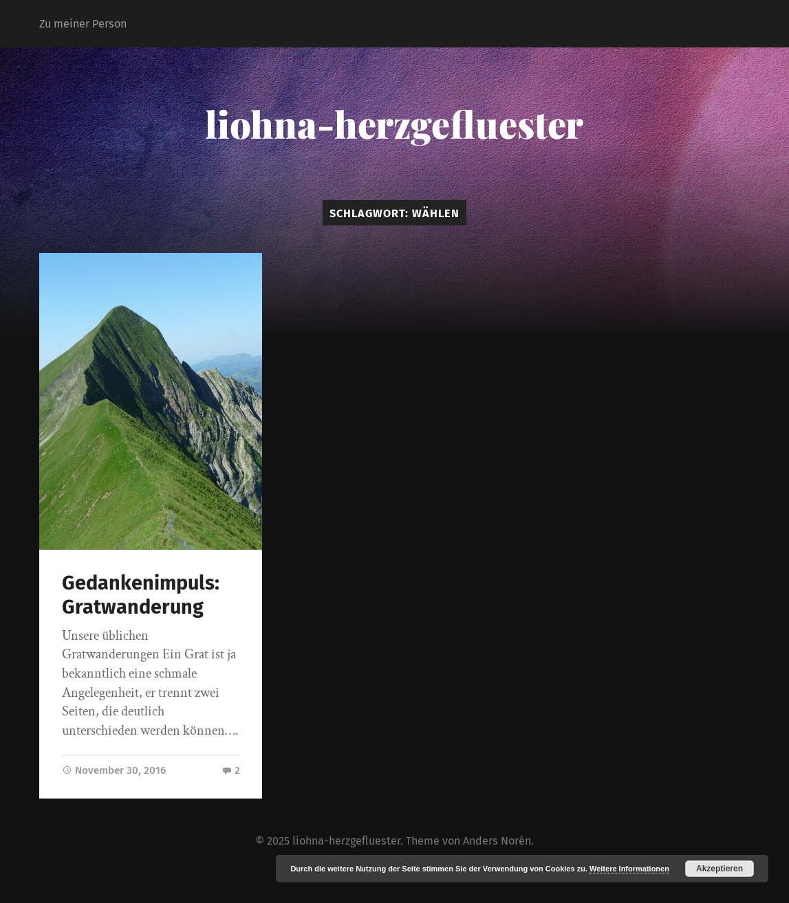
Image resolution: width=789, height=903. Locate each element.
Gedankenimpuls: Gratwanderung (140, 595)
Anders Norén (497, 840)
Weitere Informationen (629, 869)
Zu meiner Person (83, 23)
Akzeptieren (719, 868)
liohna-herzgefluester (394, 123)
